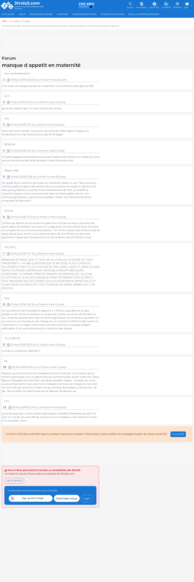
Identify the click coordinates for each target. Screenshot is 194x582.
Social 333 (178, 434)
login (87, 498)
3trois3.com (27, 3)
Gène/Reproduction (84, 14)
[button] (31, 498)
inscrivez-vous (66, 498)
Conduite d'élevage (112, 14)
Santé (22, 14)
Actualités (8, 14)
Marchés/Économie (41, 14)
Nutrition (62, 14)
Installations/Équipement (143, 14)
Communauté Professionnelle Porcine (28, 8)
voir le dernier (14, 480)
